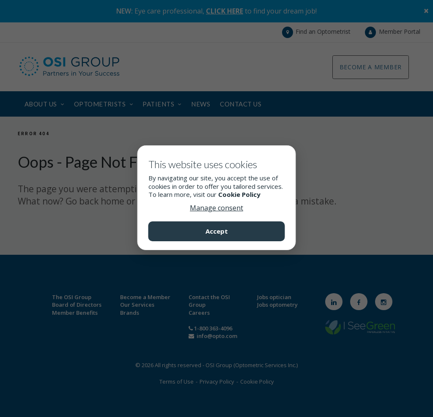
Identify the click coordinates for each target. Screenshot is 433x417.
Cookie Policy (239, 194)
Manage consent (216, 208)
